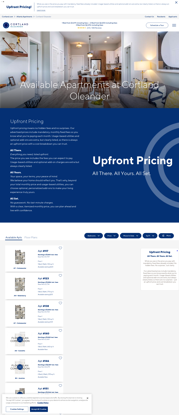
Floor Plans (30, 237)
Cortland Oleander (43, 16)
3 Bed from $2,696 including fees (89, 25)
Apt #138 (34, 313)
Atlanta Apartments (24, 16)
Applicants (173, 16)
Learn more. (41, 10)
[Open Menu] (174, 25)
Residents (161, 16)
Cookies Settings (17, 409)
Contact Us (149, 16)
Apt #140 (34, 341)
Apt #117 (34, 258)
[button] (3, 1)
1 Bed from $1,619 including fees (75, 23)
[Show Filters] (166, 235)
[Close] (87, 398)
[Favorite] (60, 248)
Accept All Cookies (38, 409)
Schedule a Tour (157, 25)
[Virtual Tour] (20, 339)
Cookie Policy (42, 403)
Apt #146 (34, 368)
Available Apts (14, 237)
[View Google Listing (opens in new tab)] (89, 28)
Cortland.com (7, 16)
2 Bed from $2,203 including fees (103, 23)
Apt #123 (34, 286)
